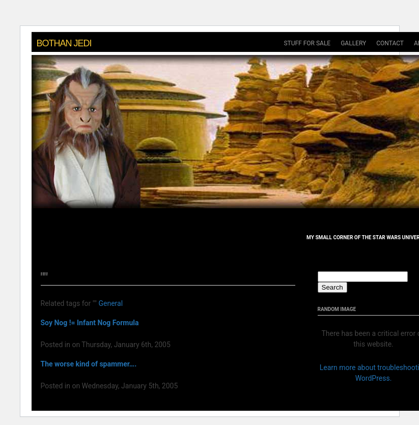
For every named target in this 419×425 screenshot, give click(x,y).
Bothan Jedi (64, 43)
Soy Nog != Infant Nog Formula (90, 323)
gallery (353, 43)
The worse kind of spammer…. (89, 364)
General (110, 303)
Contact (390, 43)
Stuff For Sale (307, 43)
